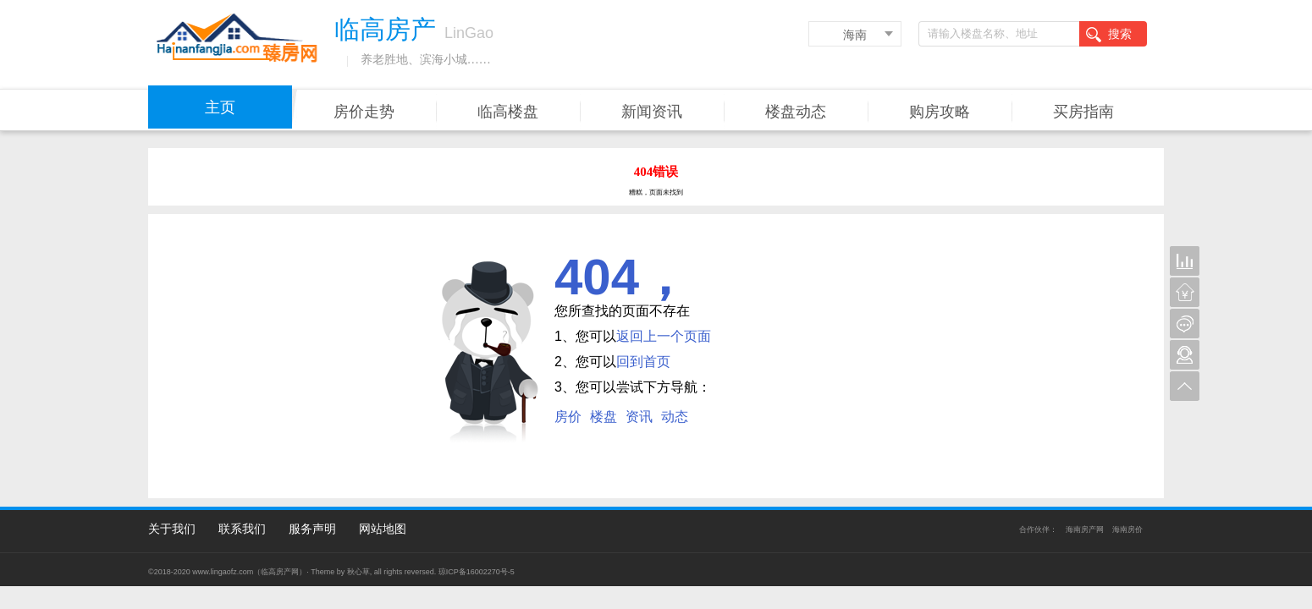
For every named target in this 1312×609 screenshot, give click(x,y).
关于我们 (172, 528)
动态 (674, 416)
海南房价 (1127, 529)
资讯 (639, 416)
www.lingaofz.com (222, 572)
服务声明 (312, 528)
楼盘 (603, 416)
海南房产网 (1085, 529)
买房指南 (1083, 111)
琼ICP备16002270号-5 (476, 572)
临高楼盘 (507, 111)
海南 (855, 34)
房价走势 (364, 111)
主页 (220, 107)
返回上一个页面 (663, 336)
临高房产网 (280, 572)
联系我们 (242, 528)
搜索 (1109, 34)
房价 (568, 416)
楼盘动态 (795, 111)
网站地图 (382, 528)
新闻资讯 (651, 111)
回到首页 (643, 361)
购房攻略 (939, 111)
